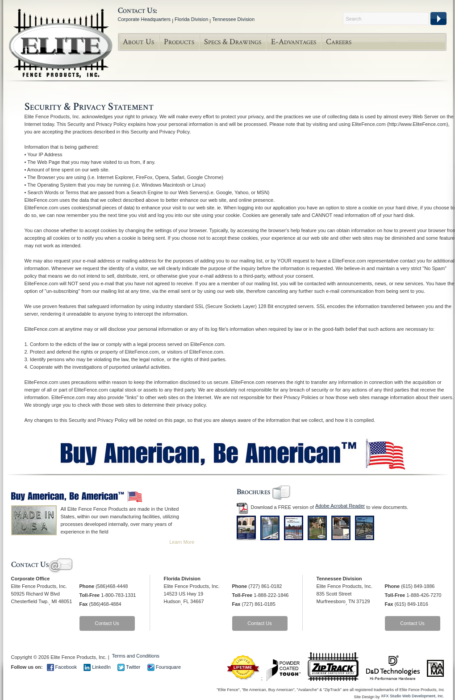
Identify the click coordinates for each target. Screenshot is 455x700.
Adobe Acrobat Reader (340, 505)
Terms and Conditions (135, 655)
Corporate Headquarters (144, 19)
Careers (338, 42)
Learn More (181, 542)
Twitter (128, 667)
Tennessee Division (233, 19)
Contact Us (107, 623)
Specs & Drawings (232, 42)
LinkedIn (97, 667)
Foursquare (164, 667)
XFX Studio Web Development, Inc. (412, 696)
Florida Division (191, 19)
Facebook (62, 667)
